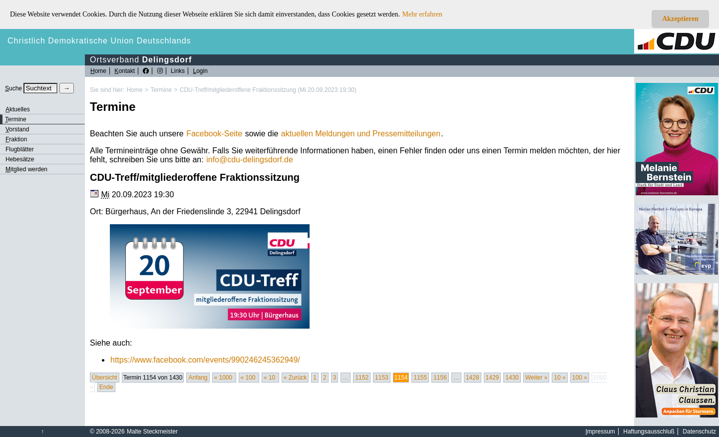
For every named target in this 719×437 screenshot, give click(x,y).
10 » (559, 377)
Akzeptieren (680, 18)
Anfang (197, 377)
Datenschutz (699, 431)
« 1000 (224, 377)
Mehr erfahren (422, 14)
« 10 (270, 377)
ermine (15, 119)
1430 (512, 377)
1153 (381, 377)
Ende (106, 387)
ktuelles (17, 109)
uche (13, 88)
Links (178, 70)
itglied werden (26, 169)
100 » (579, 377)
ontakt (124, 70)
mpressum (600, 431)
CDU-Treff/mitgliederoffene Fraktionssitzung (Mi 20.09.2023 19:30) (268, 89)
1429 (492, 377)
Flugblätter (19, 149)
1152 (361, 377)
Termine (161, 89)
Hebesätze (19, 159)
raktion (16, 139)
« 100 (249, 377)
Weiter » (536, 377)
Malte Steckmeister (152, 431)
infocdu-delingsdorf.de (249, 159)
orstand (17, 129)
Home (135, 89)
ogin (200, 70)
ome (98, 70)
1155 (420, 377)
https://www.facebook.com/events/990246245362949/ (205, 360)
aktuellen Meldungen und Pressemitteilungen (360, 133)
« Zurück (295, 377)
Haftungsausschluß (649, 431)
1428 (472, 377)
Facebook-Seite (214, 133)
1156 (440, 377)
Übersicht (104, 377)
